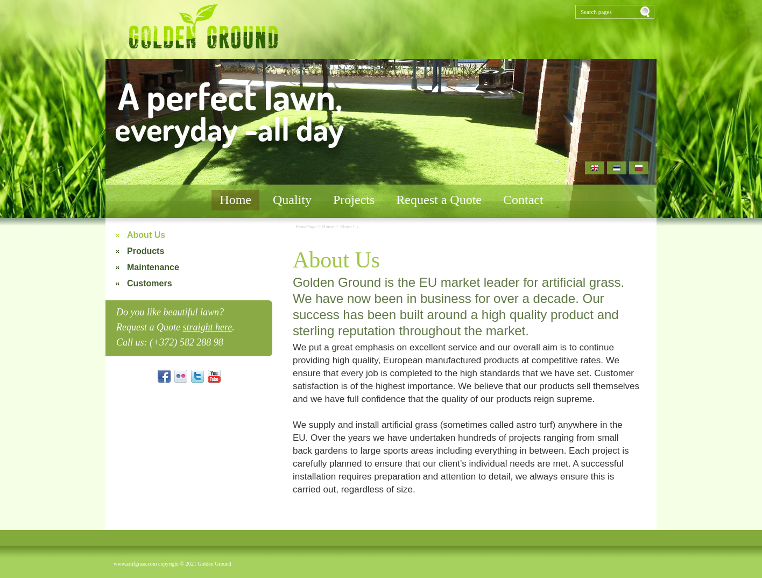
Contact (523, 200)
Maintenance (153, 267)
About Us (146, 234)
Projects (354, 200)
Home (235, 200)
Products (145, 251)
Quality (292, 200)
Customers (149, 283)
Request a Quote (439, 200)
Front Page (306, 226)
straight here (207, 327)
